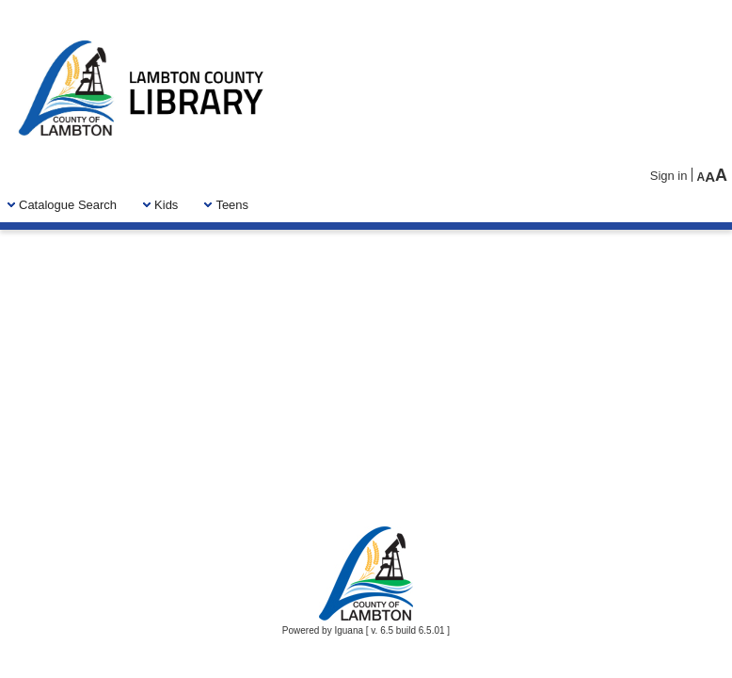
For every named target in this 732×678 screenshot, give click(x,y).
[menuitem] (67, 204)
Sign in (669, 176)
